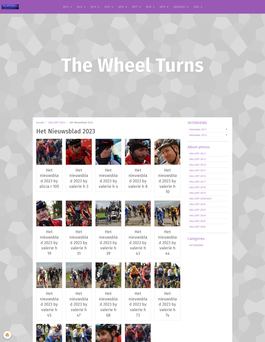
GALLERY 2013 (197, 159)
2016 (121, 6)
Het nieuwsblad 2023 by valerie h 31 (78, 242)
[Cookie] (7, 335)
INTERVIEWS (196, 245)
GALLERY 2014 (197, 164)
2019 (163, 6)
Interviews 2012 (198, 135)
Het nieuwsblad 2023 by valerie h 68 (108, 304)
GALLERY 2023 (56, 122)
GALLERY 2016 (197, 176)
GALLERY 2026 (197, 226)
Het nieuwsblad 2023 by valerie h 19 (49, 242)
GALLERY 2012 (197, 153)
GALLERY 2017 (197, 181)
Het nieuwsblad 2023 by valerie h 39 (108, 242)
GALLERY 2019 (197, 192)
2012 (66, 6)
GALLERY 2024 (197, 215)
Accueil (40, 122)
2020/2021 (179, 6)
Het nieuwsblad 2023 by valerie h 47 (78, 304)
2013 (80, 6)
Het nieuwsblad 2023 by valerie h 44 (167, 242)
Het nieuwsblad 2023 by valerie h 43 (138, 242)
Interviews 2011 (198, 129)
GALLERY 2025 (197, 221)
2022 (197, 6)
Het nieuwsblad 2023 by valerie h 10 (167, 181)
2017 (135, 6)
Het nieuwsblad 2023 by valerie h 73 (138, 304)
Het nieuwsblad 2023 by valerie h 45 (49, 304)
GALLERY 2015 (197, 170)
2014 (94, 6)
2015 (107, 6)
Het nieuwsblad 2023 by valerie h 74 (167, 304)
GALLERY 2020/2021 (200, 198)
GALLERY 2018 (197, 187)
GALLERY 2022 (197, 204)
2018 (149, 6)
